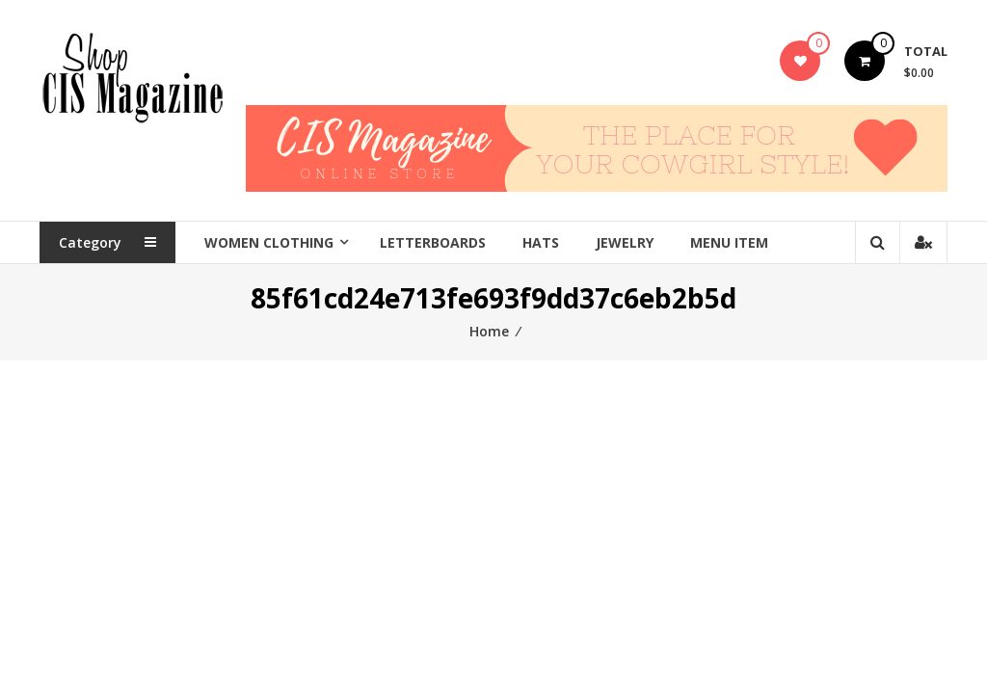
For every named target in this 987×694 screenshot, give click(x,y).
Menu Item (729, 242)
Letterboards (433, 242)
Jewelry (625, 242)
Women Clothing (268, 242)
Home (489, 331)
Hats (540, 242)
